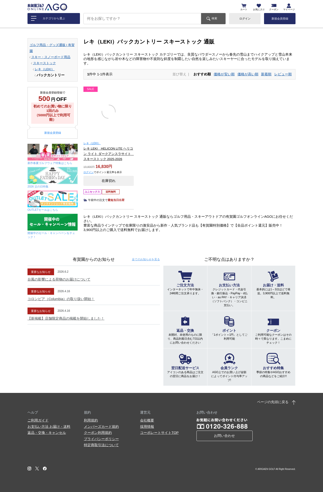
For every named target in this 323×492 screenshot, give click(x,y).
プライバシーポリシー (101, 439)
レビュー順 (283, 74)
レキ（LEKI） (45, 69)
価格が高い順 (247, 74)
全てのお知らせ (146, 259)
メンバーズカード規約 (101, 426)
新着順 (266, 74)
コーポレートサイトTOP (159, 433)
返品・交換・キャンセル (46, 433)
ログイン (245, 18)
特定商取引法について (101, 445)
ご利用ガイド (37, 420)
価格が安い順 (224, 74)
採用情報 (147, 426)
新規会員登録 (279, 18)
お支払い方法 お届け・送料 (48, 426)
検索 (214, 18)
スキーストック (44, 63)
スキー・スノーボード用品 (50, 57)
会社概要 (147, 420)
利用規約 (91, 420)
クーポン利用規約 (98, 433)
